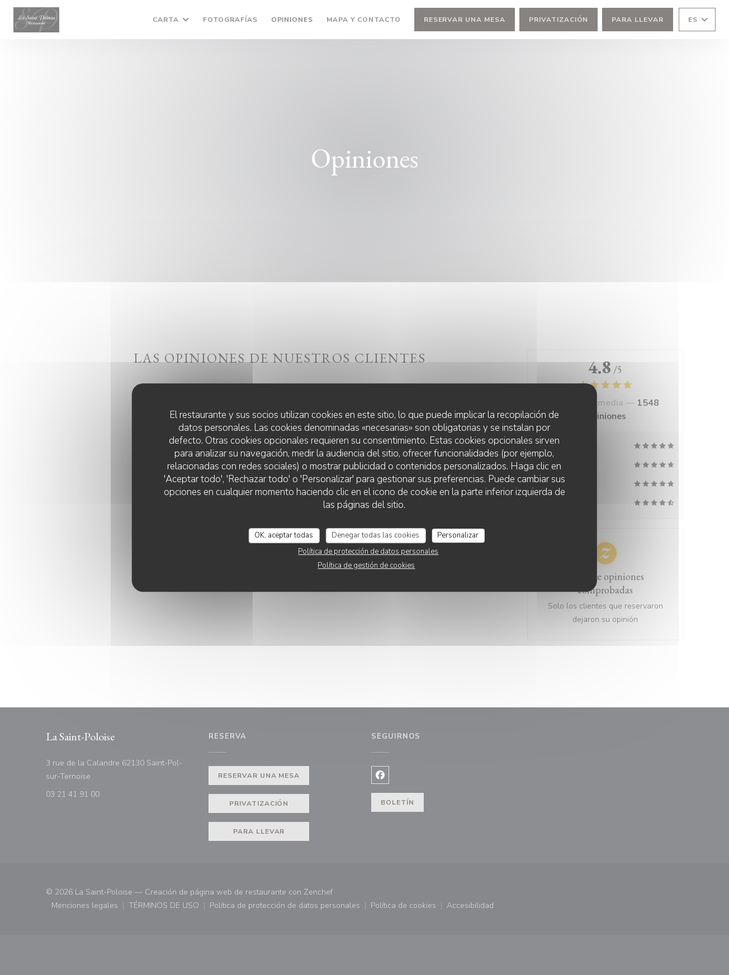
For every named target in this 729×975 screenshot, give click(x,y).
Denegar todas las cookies (375, 535)
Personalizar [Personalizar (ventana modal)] (458, 535)
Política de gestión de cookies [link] (366, 565)
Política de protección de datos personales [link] (368, 551)
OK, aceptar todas (283, 535)
